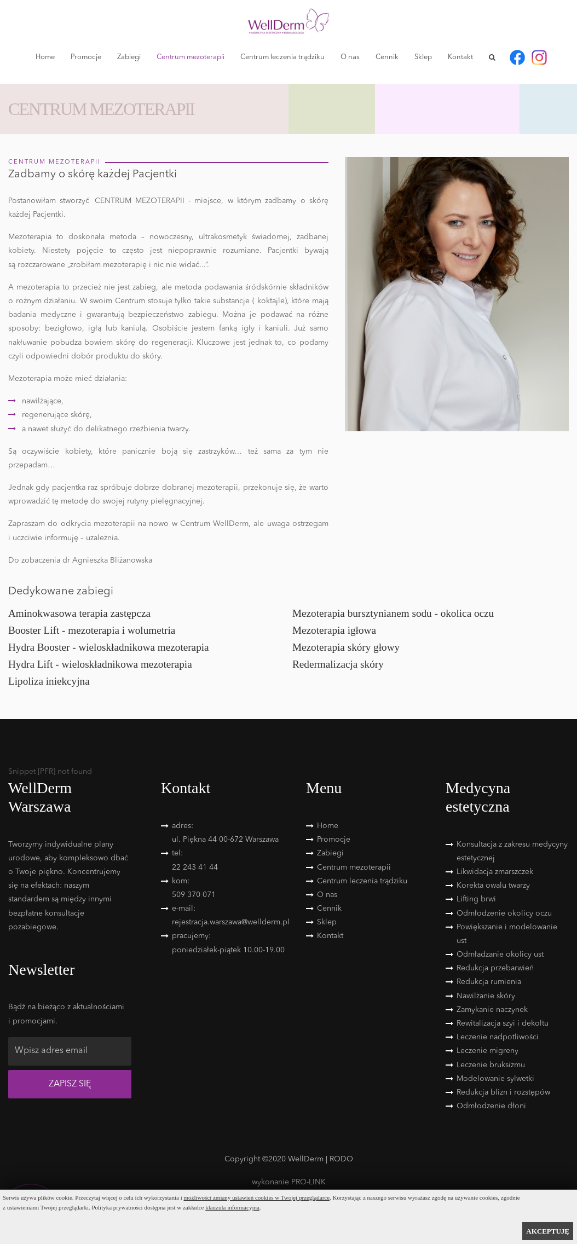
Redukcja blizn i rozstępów (503, 1092)
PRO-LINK (308, 1182)
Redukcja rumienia (489, 982)
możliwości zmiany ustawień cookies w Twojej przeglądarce (257, 1197)
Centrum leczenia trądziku (282, 57)
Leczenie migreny (487, 1051)
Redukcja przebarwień (495, 968)
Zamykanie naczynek (492, 1010)
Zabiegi (129, 57)
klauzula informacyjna (232, 1207)
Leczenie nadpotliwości (498, 1037)
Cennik (387, 57)
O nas (350, 57)
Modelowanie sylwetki (495, 1079)
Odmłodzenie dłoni (491, 1106)
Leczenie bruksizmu (491, 1065)
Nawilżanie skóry (486, 996)
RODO (341, 1159)
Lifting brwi (476, 899)
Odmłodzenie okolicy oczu (504, 913)
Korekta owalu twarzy (493, 885)
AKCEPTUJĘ (547, 1231)
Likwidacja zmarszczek (495, 872)
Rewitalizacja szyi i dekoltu (503, 1023)
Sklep (423, 57)
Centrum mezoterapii (190, 57)
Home (45, 57)
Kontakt (460, 57)
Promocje (86, 57)
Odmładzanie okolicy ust (500, 954)
